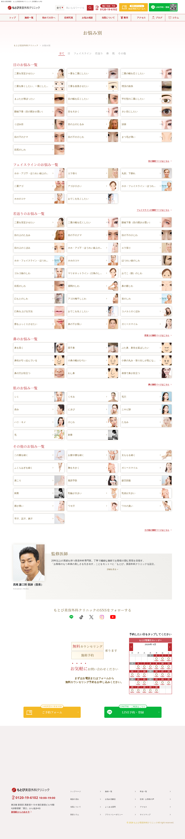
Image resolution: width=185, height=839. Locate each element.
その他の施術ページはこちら (153, 529)
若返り (99, 53)
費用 (126, 17)
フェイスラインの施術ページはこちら (148, 209)
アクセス (141, 17)
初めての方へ (48, 17)
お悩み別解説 (111, 799)
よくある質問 (111, 806)
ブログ (159, 17)
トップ (12, 17)
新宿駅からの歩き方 (20, 812)
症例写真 (68, 17)
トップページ (77, 791)
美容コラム (76, 814)
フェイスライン (83, 53)
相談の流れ (76, 799)
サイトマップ (146, 814)
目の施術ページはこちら (155, 160)
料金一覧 (144, 791)
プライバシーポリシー (115, 814)
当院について (108, 17)
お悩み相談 (87, 17)
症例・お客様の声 (148, 799)
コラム (175, 17)
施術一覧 (29, 17)
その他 (122, 53)
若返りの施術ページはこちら (153, 335)
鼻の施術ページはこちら (155, 384)
